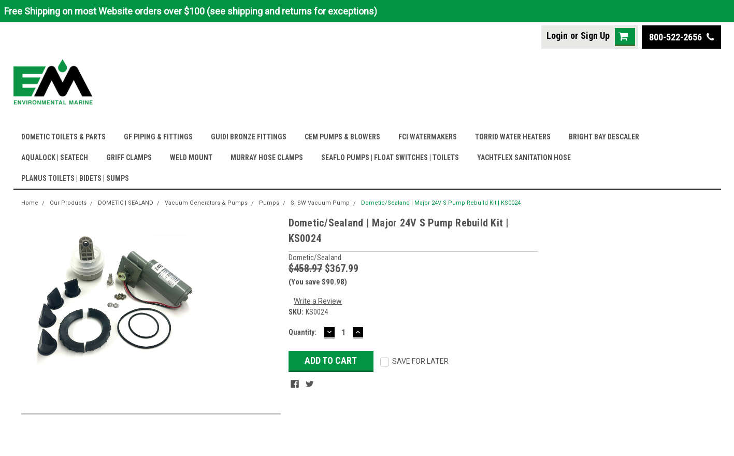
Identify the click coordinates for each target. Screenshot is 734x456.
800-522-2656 (681, 37)
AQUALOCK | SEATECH (54, 157)
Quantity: (302, 332)
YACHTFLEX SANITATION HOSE (524, 157)
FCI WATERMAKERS (427, 137)
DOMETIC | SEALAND (125, 203)
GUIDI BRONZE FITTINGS (248, 137)
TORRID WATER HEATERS (513, 137)
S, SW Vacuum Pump (320, 203)
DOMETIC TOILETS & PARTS (63, 137)
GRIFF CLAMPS (129, 157)
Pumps (269, 203)
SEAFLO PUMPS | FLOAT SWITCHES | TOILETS (390, 157)
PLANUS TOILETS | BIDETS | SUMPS (75, 178)
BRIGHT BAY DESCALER (604, 137)
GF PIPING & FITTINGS (158, 137)
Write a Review (318, 301)
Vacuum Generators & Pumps (206, 203)
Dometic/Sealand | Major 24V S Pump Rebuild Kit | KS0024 (441, 203)
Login (557, 35)
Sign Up (595, 35)
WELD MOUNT (191, 157)
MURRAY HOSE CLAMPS (267, 157)
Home (29, 203)
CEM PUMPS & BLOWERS (342, 137)
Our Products (68, 203)
